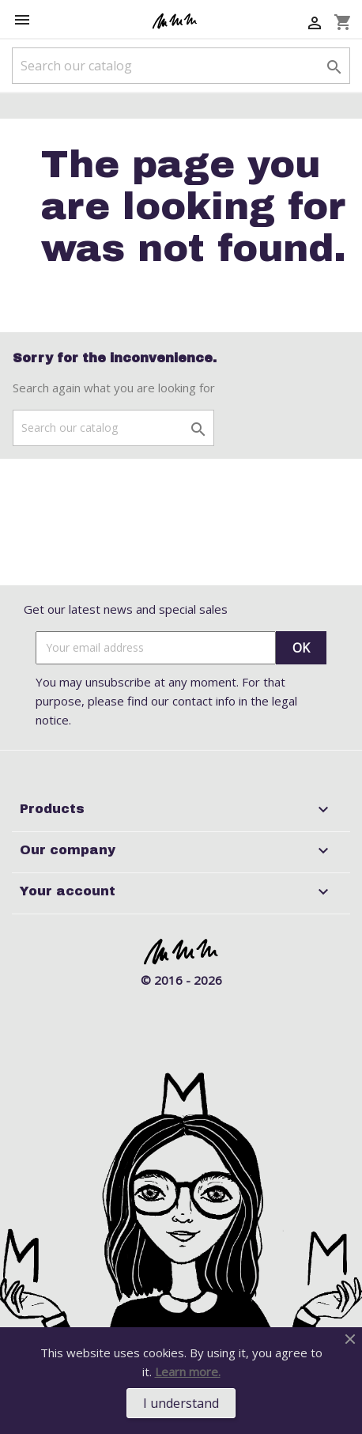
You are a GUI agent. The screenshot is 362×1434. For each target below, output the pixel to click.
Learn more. (188, 1371)
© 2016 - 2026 (181, 980)
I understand (181, 1403)
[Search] (181, 65)
